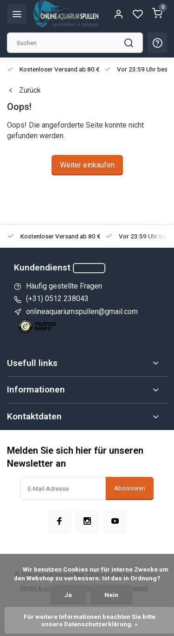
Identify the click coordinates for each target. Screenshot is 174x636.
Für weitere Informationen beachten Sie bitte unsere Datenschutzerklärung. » (90, 620)
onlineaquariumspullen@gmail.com (82, 311)
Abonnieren (129, 488)
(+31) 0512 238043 (57, 298)
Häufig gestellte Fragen (64, 286)
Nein (111, 594)
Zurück (24, 90)
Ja (68, 594)
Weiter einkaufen (87, 165)
